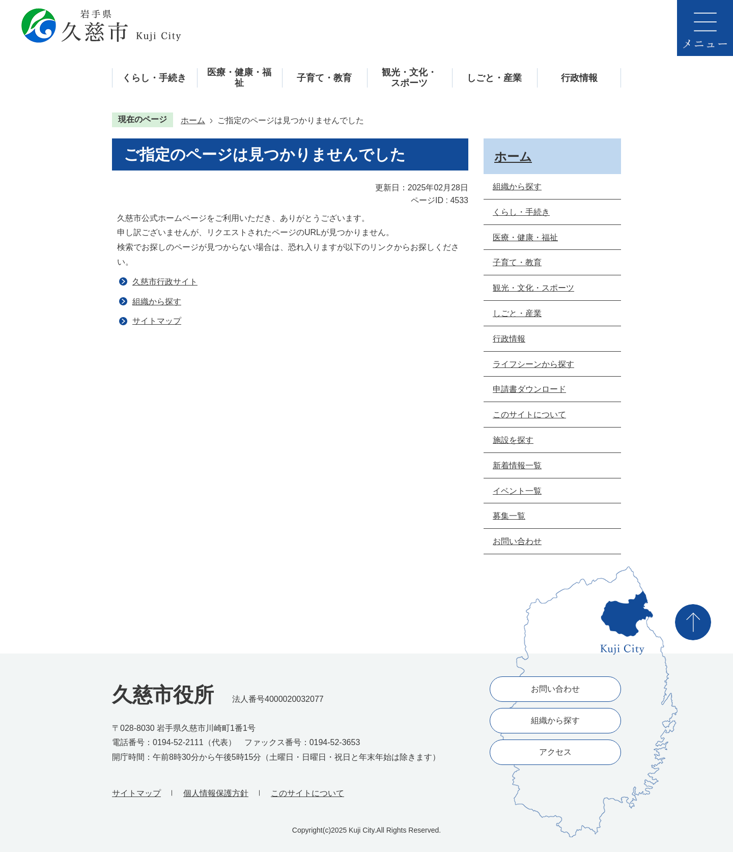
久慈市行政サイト (165, 281)
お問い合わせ (555, 689)
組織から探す (156, 301)
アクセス (555, 752)
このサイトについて (307, 793)
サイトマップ (156, 321)
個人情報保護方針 (215, 793)
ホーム (193, 120)
